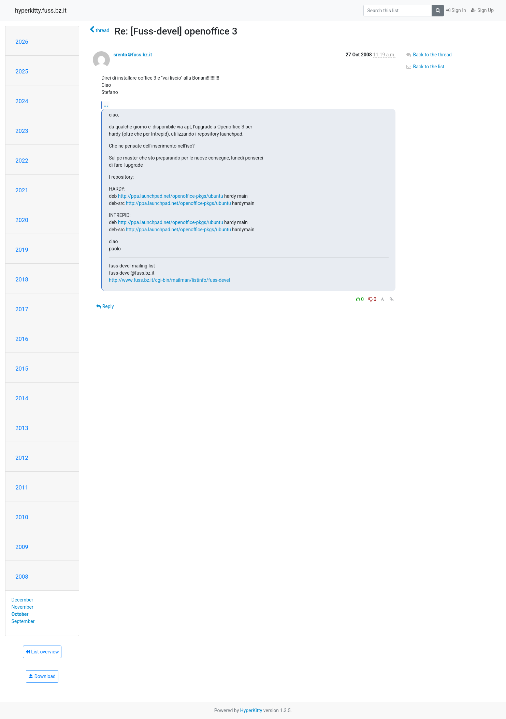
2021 (21, 190)
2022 (21, 160)
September (23, 621)
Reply (105, 306)
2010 (21, 517)
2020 (21, 220)
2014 (21, 398)
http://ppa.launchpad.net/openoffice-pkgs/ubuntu (170, 196)
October (20, 614)
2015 (21, 368)
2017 (21, 309)
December (22, 600)
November (22, 607)
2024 (21, 101)
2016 (21, 338)
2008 (21, 576)
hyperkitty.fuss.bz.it (41, 10)
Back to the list (425, 66)
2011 (21, 487)
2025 (21, 71)
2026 (21, 41)
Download (42, 676)
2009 (21, 546)
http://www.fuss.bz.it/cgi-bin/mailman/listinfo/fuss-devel (169, 280)
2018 (21, 279)
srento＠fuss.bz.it (133, 54)
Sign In (456, 10)
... (105, 104)
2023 (21, 130)
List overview (42, 651)
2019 (21, 249)
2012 (21, 457)
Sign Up (482, 10)
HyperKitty (251, 710)
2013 (21, 428)
